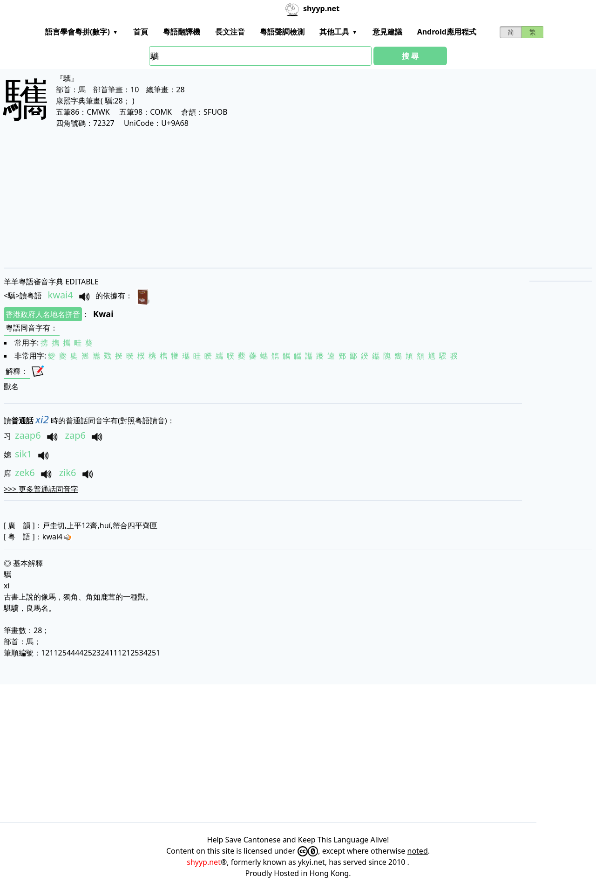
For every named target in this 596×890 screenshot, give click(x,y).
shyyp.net (204, 862)
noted (417, 851)
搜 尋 (410, 56)
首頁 (140, 32)
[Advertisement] (283, 197)
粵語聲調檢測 (282, 32)
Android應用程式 (446, 32)
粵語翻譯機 (181, 32)
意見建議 (387, 32)
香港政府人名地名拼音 (43, 314)
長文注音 (230, 32)
